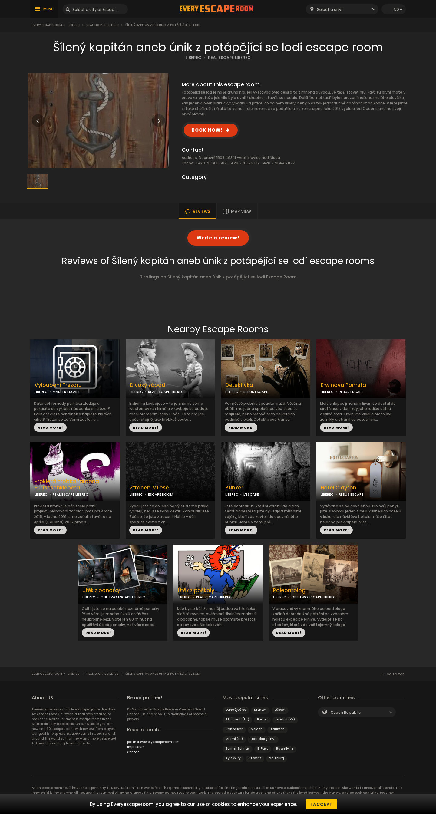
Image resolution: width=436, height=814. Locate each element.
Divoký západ (147, 385)
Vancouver (234, 729)
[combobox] (342, 9)
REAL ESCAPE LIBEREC (229, 58)
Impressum (136, 747)
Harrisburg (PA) (263, 739)
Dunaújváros (236, 709)
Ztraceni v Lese (149, 488)
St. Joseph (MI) (237, 719)
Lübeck (280, 709)
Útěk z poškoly (196, 590)
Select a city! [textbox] (329, 9)
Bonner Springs (237, 748)
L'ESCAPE (251, 494)
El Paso (262, 748)
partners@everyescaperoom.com (153, 742)
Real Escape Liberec (102, 25)
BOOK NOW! (207, 130)
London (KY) (285, 719)
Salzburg (276, 758)
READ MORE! (50, 427)
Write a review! (218, 237)
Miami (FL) (234, 739)
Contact (134, 752)
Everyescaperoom (47, 25)
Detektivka (239, 385)
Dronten (260, 709)
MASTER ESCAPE (66, 391)
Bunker (234, 488)
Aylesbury (233, 758)
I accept (321, 804)
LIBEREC (193, 58)
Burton (262, 719)
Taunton (277, 729)
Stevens (255, 758)
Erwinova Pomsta (343, 385)
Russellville (284, 748)
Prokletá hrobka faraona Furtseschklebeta (67, 484)
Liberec (74, 25)
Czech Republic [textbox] (346, 712)
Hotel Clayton (338, 488)
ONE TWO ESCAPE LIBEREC (123, 597)
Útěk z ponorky (101, 590)
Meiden (257, 729)
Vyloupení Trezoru (58, 385)
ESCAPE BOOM (160, 494)
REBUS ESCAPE (255, 391)
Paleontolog (289, 590)
